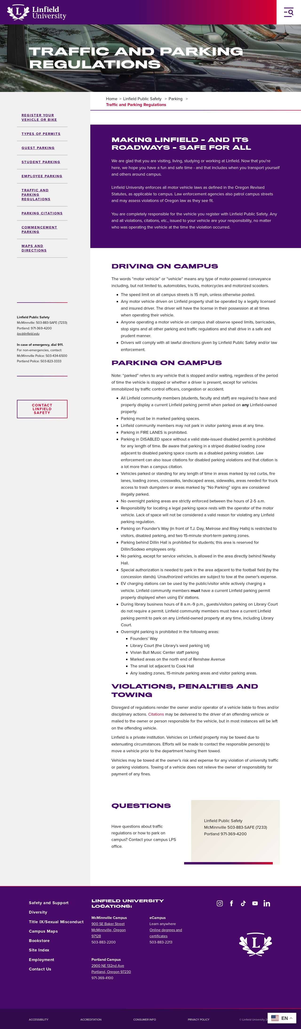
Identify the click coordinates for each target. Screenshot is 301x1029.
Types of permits (41, 134)
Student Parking (41, 162)
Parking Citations (42, 213)
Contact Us (40, 969)
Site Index (39, 950)
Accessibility (38, 1019)
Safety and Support (49, 902)
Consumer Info (144, 1019)
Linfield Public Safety (143, 98)
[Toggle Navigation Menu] (289, 12)
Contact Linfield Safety (42, 409)
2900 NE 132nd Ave (107, 965)
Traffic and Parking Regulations (36, 194)
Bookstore (39, 940)
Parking (176, 98)
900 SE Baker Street (108, 924)
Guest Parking (38, 148)
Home (111, 98)
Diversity (38, 912)
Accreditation (91, 1019)
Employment (41, 959)
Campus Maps (43, 931)
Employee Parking (42, 176)
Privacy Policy (199, 1019)
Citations (156, 714)
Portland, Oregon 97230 (111, 972)
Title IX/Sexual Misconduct (56, 921)
